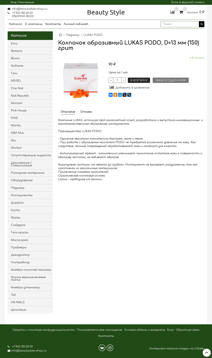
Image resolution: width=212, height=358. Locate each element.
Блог (170, 329)
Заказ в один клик (170, 80)
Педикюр (73, 35)
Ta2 (13, 294)
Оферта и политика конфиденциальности (43, 329)
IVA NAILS (18, 302)
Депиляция (18, 309)
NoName (17, 65)
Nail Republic (20, 95)
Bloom (15, 58)
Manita (16, 125)
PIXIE (14, 118)
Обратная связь (188, 329)
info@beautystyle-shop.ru (29, 8)
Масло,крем (19, 240)
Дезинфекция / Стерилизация (21, 164)
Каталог (15, 24)
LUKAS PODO (93, 35)
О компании (34, 24)
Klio (13, 140)
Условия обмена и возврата (144, 329)
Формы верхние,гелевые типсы (28, 278)
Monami (16, 103)
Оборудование (22, 180)
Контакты (53, 24)
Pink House (18, 110)
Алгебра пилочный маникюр (31, 269)
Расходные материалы (27, 172)
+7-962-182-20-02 (22, 13)
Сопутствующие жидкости (31, 155)
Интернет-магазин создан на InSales (176, 348)
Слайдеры (18, 225)
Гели (14, 73)
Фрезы (15, 217)
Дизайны (17, 202)
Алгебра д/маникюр (25, 287)
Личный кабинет (76, 24)
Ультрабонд (20, 262)
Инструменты (21, 195)
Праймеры (18, 247)
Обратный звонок (23, 16)
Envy (14, 43)
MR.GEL (16, 80)
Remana (16, 51)
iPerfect (16, 147)
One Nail (17, 88)
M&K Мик (17, 132)
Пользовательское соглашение (99, 329)
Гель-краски (19, 232)
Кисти (15, 210)
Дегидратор (20, 254)
